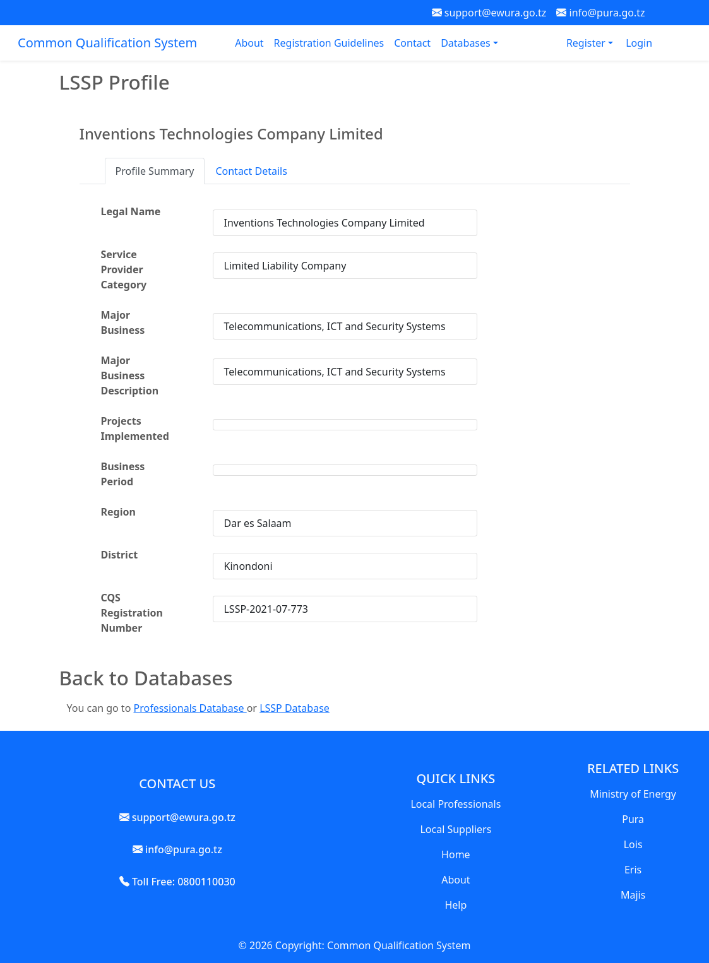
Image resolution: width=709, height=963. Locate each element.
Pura (633, 819)
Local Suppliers (455, 829)
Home (455, 854)
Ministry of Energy (633, 794)
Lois (633, 844)
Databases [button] (467, 43)
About (249, 43)
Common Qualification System (107, 42)
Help (455, 905)
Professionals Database (189, 708)
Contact (412, 43)
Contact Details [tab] (251, 171)
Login (639, 43)
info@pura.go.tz (600, 13)
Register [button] (587, 43)
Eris (632, 870)
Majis (633, 895)
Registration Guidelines (329, 43)
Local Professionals (455, 804)
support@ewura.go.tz (489, 13)
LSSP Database (294, 708)
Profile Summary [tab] (155, 171)
